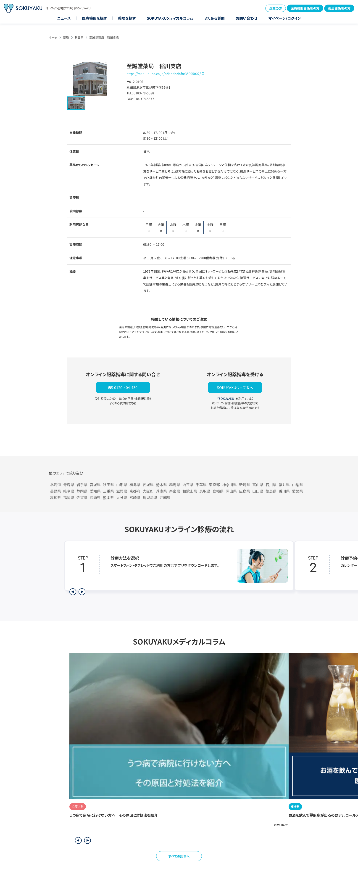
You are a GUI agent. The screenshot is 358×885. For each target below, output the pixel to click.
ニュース (64, 18)
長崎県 (95, 497)
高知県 (55, 497)
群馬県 (174, 484)
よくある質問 (214, 18)
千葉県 (201, 484)
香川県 (284, 491)
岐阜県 (68, 491)
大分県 (121, 497)
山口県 (257, 491)
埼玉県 (187, 484)
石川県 (271, 484)
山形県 (121, 484)
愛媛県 (297, 491)
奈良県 (174, 491)
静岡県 (81, 491)
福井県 (284, 484)
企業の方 (275, 8)
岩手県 (81, 484)
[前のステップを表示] (72, 591)
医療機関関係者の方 (305, 8)
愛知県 (95, 491)
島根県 (218, 491)
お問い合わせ (246, 18)
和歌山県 (189, 491)
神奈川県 (229, 484)
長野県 (55, 491)
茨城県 (148, 484)
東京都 (214, 484)
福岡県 (68, 497)
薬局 (66, 37)
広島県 (244, 491)
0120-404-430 (125, 387)
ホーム (53, 37)
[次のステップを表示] (82, 591)
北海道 (55, 484)
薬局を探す (127, 18)
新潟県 (244, 484)
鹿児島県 (150, 497)
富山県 (257, 484)
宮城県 (95, 484)
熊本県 (108, 497)
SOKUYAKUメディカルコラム (170, 18)
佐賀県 (81, 497)
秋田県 (79, 37)
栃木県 (161, 484)
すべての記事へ (179, 856)
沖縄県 (165, 497)
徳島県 (271, 491)
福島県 (134, 484)
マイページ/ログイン (284, 18)
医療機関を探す (94, 18)
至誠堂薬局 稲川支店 (104, 37)
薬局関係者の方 (339, 8)
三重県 (108, 491)
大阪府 (148, 491)
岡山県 (231, 491)
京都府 (134, 491)
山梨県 (297, 484)
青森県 (68, 484)
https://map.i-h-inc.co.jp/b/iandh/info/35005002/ (163, 73)
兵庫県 (161, 491)
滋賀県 (121, 491)
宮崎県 (134, 497)
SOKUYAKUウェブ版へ (235, 387)
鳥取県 (204, 491)
